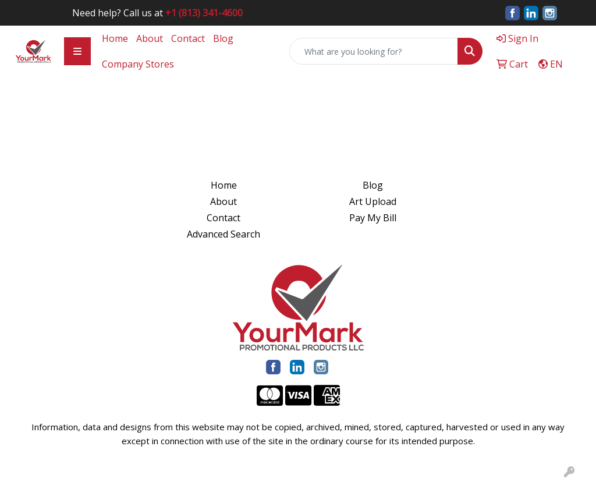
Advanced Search (223, 234)
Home (115, 38)
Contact (188, 38)
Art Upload (372, 201)
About (149, 38)
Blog (223, 38)
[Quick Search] (373, 51)
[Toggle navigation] (77, 51)
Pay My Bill (372, 217)
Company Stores (138, 64)
